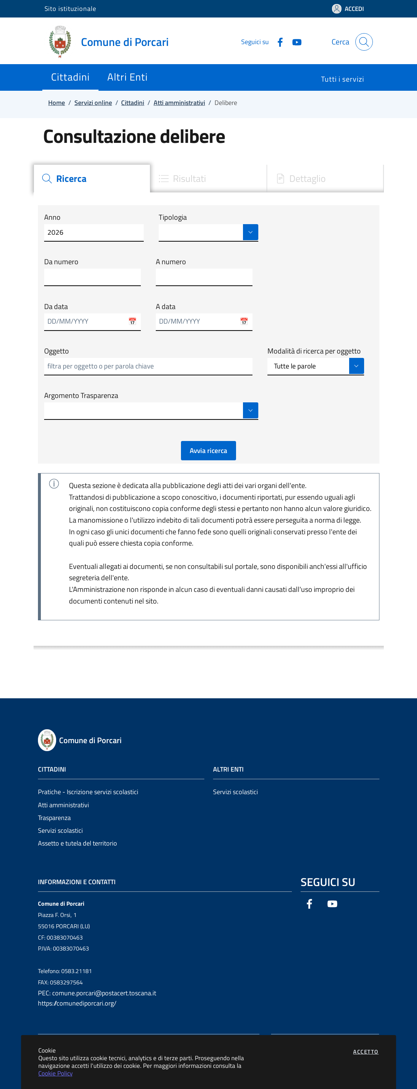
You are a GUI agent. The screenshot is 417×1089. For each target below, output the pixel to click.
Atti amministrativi (63, 805)
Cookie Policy (55, 1073)
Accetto (366, 1051)
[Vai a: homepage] (111, 42)
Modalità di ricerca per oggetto (314, 351)
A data (165, 306)
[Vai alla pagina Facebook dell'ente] (277, 41)
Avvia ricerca (208, 450)
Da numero (61, 262)
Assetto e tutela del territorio (77, 843)
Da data (56, 306)
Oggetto (56, 351)
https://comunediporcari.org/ (77, 1003)
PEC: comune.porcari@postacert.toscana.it (97, 993)
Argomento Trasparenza (81, 395)
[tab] (92, 179)
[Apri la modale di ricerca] (364, 42)
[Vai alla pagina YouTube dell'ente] (294, 41)
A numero (171, 262)
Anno (52, 217)
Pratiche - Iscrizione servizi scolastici (88, 792)
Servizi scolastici (60, 830)
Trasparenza (54, 818)
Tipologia (173, 217)
